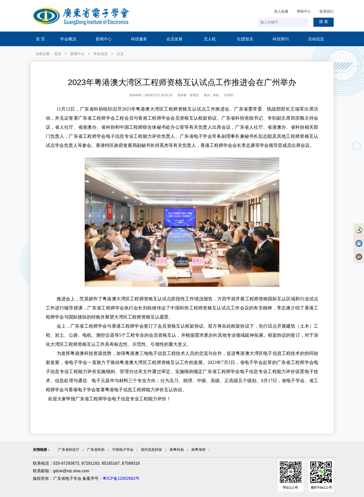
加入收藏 (281, 11)
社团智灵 (245, 39)
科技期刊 (280, 39)
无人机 (210, 39)
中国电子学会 (122, 450)
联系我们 (327, 11)
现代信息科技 (151, 450)
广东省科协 (96, 450)
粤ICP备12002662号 (121, 478)
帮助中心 (304, 11)
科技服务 (139, 39)
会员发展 (174, 39)
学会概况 (68, 39)
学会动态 (101, 54)
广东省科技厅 (68, 450)
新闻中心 (104, 39)
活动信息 (316, 39)
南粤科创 (177, 450)
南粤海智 (198, 450)
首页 (57, 54)
